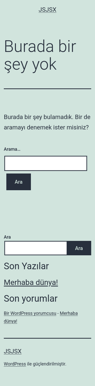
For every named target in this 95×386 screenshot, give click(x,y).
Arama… (12, 149)
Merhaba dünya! (31, 282)
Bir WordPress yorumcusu (30, 313)
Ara (7, 237)
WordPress (15, 363)
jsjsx (47, 9)
